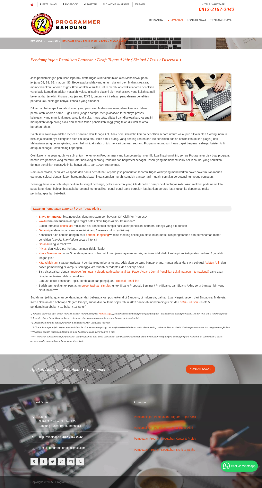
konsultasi (67, 225)
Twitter (91, 4)
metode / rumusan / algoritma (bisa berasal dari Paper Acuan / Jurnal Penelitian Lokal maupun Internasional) (141, 271)
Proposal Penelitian (127, 280)
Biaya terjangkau (50, 216)
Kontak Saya (196, 19)
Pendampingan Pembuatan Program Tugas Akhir (165, 416)
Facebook (71, 4)
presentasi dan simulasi (97, 285)
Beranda (156, 19)
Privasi (43, 248)
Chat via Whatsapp (117, 4)
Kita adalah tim (48, 262)
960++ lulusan (189, 301)
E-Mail (141, 4)
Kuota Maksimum (50, 253)
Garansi (44, 230)
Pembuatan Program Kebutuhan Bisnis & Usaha (164, 449)
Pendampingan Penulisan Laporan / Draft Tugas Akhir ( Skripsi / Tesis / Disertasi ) (106, 59)
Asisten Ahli (212, 262)
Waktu (43, 220)
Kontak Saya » (200, 368)
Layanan (175, 19)
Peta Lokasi (49, 4)
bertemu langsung (97, 234)
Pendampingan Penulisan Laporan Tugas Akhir (95, 40)
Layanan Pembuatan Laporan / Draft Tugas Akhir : (66, 208)
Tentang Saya (220, 19)
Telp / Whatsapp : (216, 7)
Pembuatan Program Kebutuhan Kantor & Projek (165, 438)
